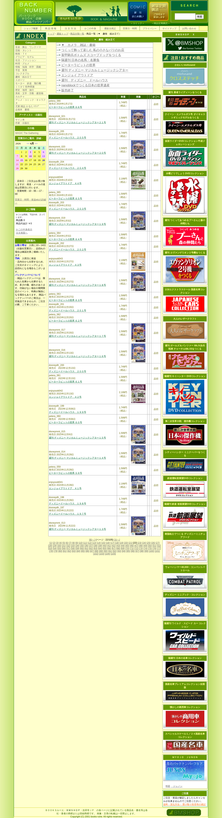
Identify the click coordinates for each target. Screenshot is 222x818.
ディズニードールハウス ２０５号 (67, 137)
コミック (137, 23)
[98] (142, 551)
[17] (112, 543)
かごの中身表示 (24, 229)
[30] (59, 545)
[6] (67, 543)
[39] (100, 545)
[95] (128, 551)
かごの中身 (90, 28)
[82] (69, 551)
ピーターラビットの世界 (78, 65)
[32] (68, 545)
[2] (54, 543)
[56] (64, 548)
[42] (113, 545)
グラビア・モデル (24, 57)
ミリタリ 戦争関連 (25, 86)
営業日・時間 (130, 28)
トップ (51, 33)
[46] (132, 545)
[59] (77, 548)
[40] (104, 545)
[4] (60, 543)
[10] (80, 543)
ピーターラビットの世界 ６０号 (65, 422)
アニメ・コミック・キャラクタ (30, 101)
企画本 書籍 (22, 109)
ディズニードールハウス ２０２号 (67, 249)
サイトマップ (169, 28)
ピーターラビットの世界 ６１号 (65, 381)
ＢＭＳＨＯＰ (73, 810)
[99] (146, 551)
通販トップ (62, 33)
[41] (109, 545)
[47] (136, 545)
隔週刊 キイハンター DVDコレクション (185, 376)
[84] (78, 551)
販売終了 (67, 90)
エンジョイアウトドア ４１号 (65, 488)
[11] (85, 543)
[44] (123, 545)
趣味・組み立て (23, 76)
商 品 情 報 (50, 28)
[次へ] (117, 539)
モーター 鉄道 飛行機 (28, 83)
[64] (100, 548)
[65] (104, 548)
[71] (132, 548)
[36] (86, 545)
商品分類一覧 (77, 33)
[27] (158, 543)
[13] (94, 543)
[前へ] (92, 539)
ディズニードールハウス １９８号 (67, 503)
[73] (141, 548)
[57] (68, 548)
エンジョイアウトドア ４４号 (65, 183)
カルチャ (20, 96)
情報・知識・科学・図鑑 (28, 67)
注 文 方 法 (70, 28)
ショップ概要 (31, 28)
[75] (150, 548)
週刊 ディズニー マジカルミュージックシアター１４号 (77, 458)
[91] (110, 551)
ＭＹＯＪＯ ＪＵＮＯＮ (185, 757)
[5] (63, 543)
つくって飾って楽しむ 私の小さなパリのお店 (92, 50)
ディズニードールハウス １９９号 (67, 412)
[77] (159, 548)
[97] (137, 551)
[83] (74, 551)
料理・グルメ (22, 63)
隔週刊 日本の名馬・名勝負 (80, 60)
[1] (50, 543)
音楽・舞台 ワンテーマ (28, 47)
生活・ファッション (25, 60)
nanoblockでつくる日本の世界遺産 (85, 85)
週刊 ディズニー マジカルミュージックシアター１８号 (77, 285)
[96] (133, 551)
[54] (55, 548)
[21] (130, 543)
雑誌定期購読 (161, 23)
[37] (91, 545)
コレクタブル (22, 73)
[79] (56, 551)
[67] (113, 548)
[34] (77, 545)
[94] (124, 551)
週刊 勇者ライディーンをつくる (184, 92)
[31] (64, 545)
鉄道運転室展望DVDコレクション (184, 478)
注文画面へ (22, 232)
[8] (73, 543)
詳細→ (39, 138)
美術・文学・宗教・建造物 (29, 93)
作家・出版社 (22, 123)
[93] (119, 551)
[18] (117, 543)
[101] (157, 551)
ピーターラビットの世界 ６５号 (65, 198)
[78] (51, 551)
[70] (127, 548)
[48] (141, 545)
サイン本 (20, 119)
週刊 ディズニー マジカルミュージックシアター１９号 (77, 224)
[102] (95, 553)
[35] (82, 545)
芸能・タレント (23, 50)
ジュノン (176, 786)
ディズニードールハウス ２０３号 (67, 208)
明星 (168, 786)
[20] (126, 543)
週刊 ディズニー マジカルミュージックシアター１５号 (77, 437)
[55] (59, 548)
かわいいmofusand (185, 65)
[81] (65, 551)
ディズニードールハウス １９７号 (67, 513)
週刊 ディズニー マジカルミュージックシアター (94, 70)
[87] (92, 551)
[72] (136, 548)
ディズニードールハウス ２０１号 (67, 310)
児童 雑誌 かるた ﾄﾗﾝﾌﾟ (27, 106)
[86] (87, 551)
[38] (95, 545)
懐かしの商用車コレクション (185, 707)
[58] (73, 548)
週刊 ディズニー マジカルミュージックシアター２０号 (77, 153)
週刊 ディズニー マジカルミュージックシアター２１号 (77, 122)
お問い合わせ (189, 28)
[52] (159, 545)
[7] (70, 543)
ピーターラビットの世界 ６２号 (65, 320)
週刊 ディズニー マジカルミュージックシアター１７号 (77, 336)
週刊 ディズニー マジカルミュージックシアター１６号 (77, 356)
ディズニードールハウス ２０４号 (67, 168)
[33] (73, 545)
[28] (50, 545)
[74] (145, 548)
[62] (91, 548)
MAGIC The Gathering (26, 133)
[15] (103, 543)
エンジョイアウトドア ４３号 (65, 264)
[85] (83, 551)
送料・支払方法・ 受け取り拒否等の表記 (184, 804)
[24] (144, 543)
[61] (86, 548)
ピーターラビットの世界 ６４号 (65, 239)
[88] (96, 551)
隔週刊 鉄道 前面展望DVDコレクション (185, 504)
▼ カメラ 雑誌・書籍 (78, 45)
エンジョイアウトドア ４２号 (65, 397)
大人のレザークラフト (185, 318)
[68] (118, 548)
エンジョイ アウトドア (77, 75)
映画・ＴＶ (21, 53)
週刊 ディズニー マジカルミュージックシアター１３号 (77, 529)
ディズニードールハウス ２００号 (67, 371)
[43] (118, 545)
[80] (60, 551)
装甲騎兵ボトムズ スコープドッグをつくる (91, 55)
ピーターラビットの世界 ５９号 (65, 473)
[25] (148, 543)
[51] (154, 545)
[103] (101, 553)
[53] (50, 548)
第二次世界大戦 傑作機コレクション (185, 421)
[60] (82, 548)
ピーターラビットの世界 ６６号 (65, 107)
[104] (107, 553)
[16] (108, 543)
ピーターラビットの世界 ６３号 (65, 300)
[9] (76, 543)
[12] (90, 543)
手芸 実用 (21, 70)
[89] (101, 551)
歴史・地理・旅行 (24, 90)
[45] (127, 545)
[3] (57, 543)
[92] (114, 551)
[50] (150, 545)
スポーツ (20, 80)
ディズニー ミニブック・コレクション (185, 594)
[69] (123, 548)
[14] (99, 543)
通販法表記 (110, 28)
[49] (145, 545)
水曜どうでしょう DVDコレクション (185, 173)
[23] (139, 543)
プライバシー (150, 28)
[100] (151, 551)
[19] (121, 543)
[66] (109, 548)
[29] (55, 545)
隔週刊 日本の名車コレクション (184, 658)
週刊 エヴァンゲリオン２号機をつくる (185, 252)
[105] (113, 553)
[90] (105, 551)
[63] (95, 548)
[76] (154, 548)
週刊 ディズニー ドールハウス (84, 80)
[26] (153, 543)
